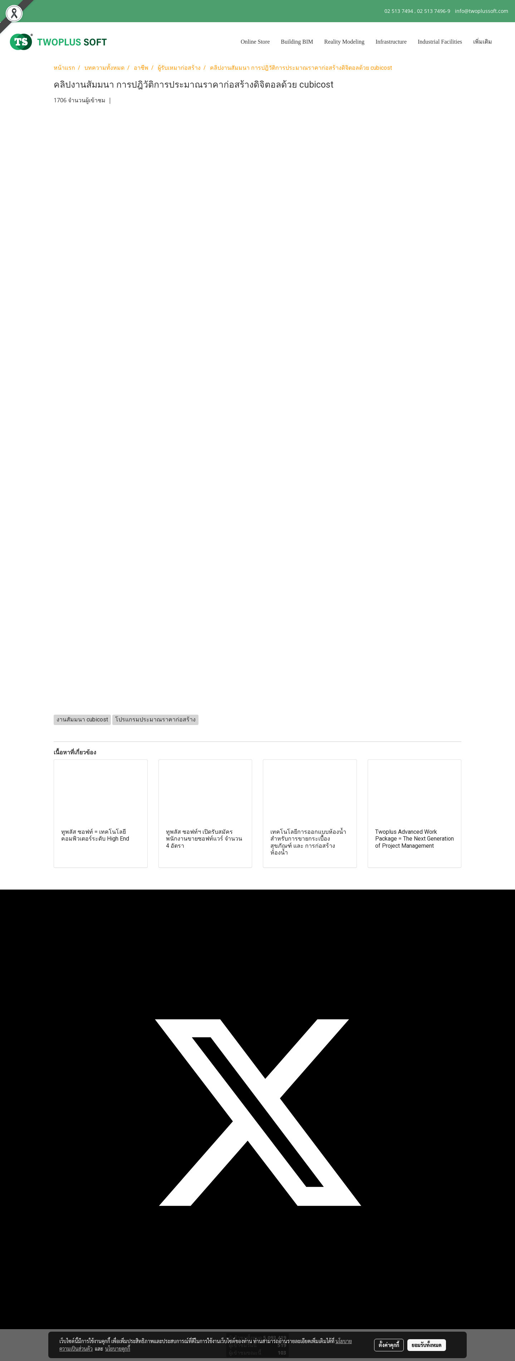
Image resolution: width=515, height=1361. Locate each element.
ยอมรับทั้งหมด (427, 1345)
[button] (504, 42)
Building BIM (297, 42)
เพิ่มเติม (482, 42)
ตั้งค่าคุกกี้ (389, 1345)
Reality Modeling (344, 42)
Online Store (255, 42)
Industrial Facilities (440, 42)
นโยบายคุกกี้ (117, 1348)
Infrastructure (391, 42)
